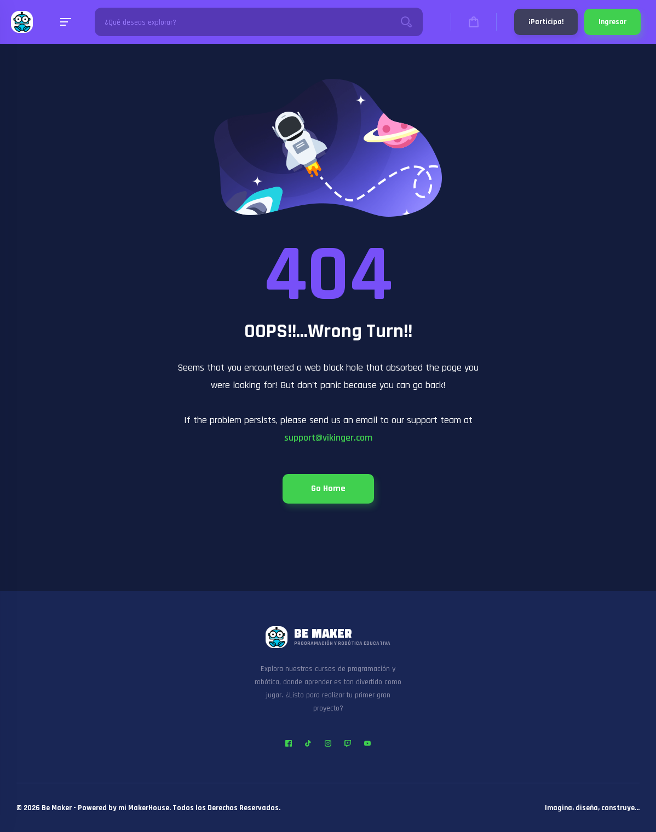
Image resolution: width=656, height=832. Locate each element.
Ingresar (612, 22)
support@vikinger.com (328, 437)
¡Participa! (545, 22)
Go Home (328, 488)
